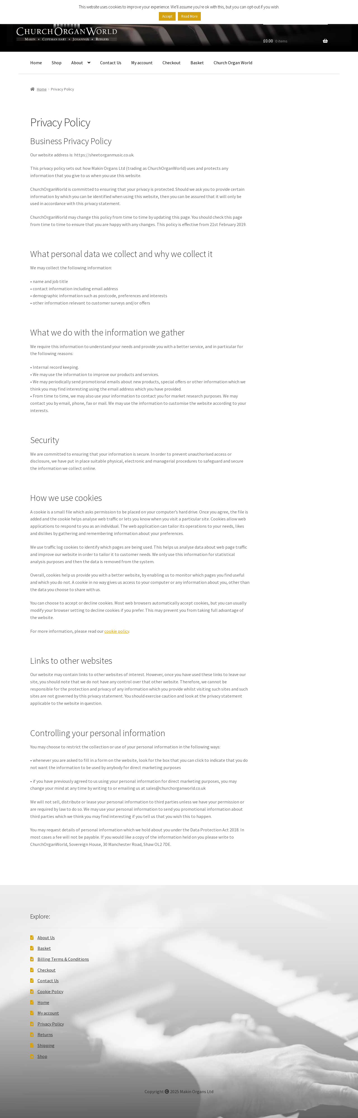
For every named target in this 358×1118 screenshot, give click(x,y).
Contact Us (110, 62)
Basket (197, 62)
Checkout (171, 62)
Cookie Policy (50, 991)
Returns (45, 1034)
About (77, 62)
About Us (46, 937)
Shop (57, 62)
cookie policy (116, 631)
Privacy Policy (50, 1024)
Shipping (46, 1045)
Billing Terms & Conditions (63, 959)
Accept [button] (167, 16)
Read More (189, 16)
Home (36, 62)
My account (142, 62)
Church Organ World (233, 62)
